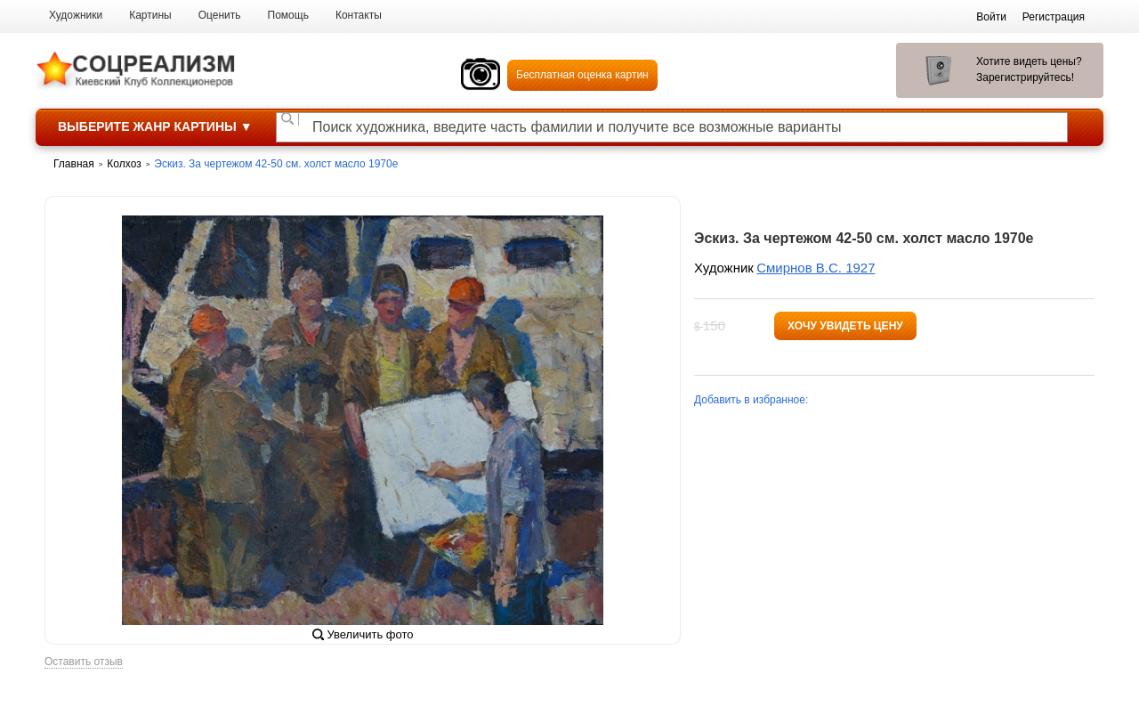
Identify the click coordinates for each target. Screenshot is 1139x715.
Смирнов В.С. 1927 (815, 267)
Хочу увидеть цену (845, 326)
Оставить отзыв (83, 662)
